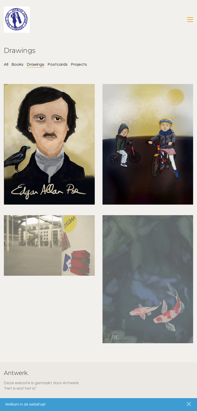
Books (17, 64)
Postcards (58, 64)
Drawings (35, 64)
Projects (79, 64)
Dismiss (189, 404)
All (6, 64)
